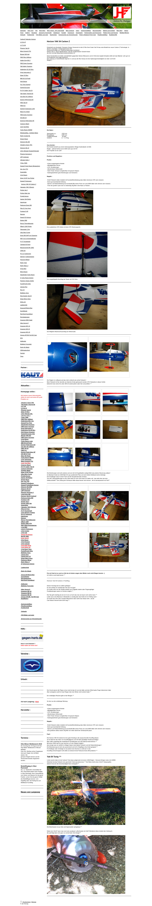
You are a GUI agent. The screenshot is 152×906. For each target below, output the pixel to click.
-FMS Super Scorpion (27, 426)
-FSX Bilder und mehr (27, 615)
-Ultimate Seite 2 (25, 415)
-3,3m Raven (24, 439)
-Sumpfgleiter (25, 576)
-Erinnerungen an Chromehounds (31, 619)
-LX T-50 (23, 406)
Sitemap (33, 902)
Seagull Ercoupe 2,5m (28, 434)
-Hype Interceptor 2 (27, 428)
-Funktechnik (25, 607)
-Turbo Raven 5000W (27, 457)
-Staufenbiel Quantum (27, 424)
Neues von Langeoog (30, 792)
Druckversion (25, 902)
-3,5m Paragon (25, 542)
